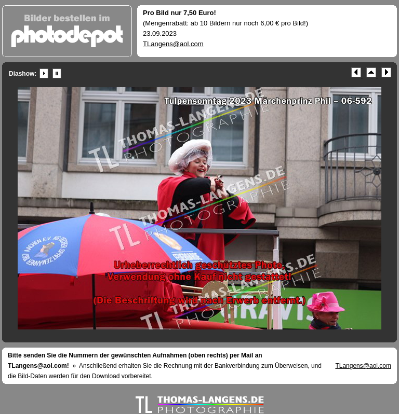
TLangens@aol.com (173, 44)
